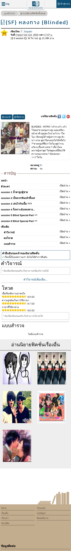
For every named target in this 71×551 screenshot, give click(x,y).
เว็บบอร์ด (41, 508)
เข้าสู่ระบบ (63, 3)
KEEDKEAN (36, 8)
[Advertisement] (35, 77)
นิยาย (3, 508)
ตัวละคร (35, 186)
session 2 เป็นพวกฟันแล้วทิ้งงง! (35, 197)
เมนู (5, 4)
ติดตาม (19, 117)
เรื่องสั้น (4, 513)
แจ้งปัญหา (41, 513)
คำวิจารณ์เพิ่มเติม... (35, 279)
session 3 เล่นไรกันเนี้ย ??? (35, 203)
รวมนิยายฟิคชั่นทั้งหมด (33, 14)
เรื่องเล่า (5, 518)
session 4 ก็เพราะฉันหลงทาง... (35, 209)
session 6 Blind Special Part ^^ (35, 220)
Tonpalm (26, 31)
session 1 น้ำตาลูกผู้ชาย (35, 191)
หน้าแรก (9, 14)
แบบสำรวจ (37, 243)
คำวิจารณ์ (37, 232)
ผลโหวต (37, 237)
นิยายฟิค (5, 523)
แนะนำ (6, 117)
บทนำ (4, 180)
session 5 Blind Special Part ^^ (35, 215)
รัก (41, 165)
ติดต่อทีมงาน (42, 518)
